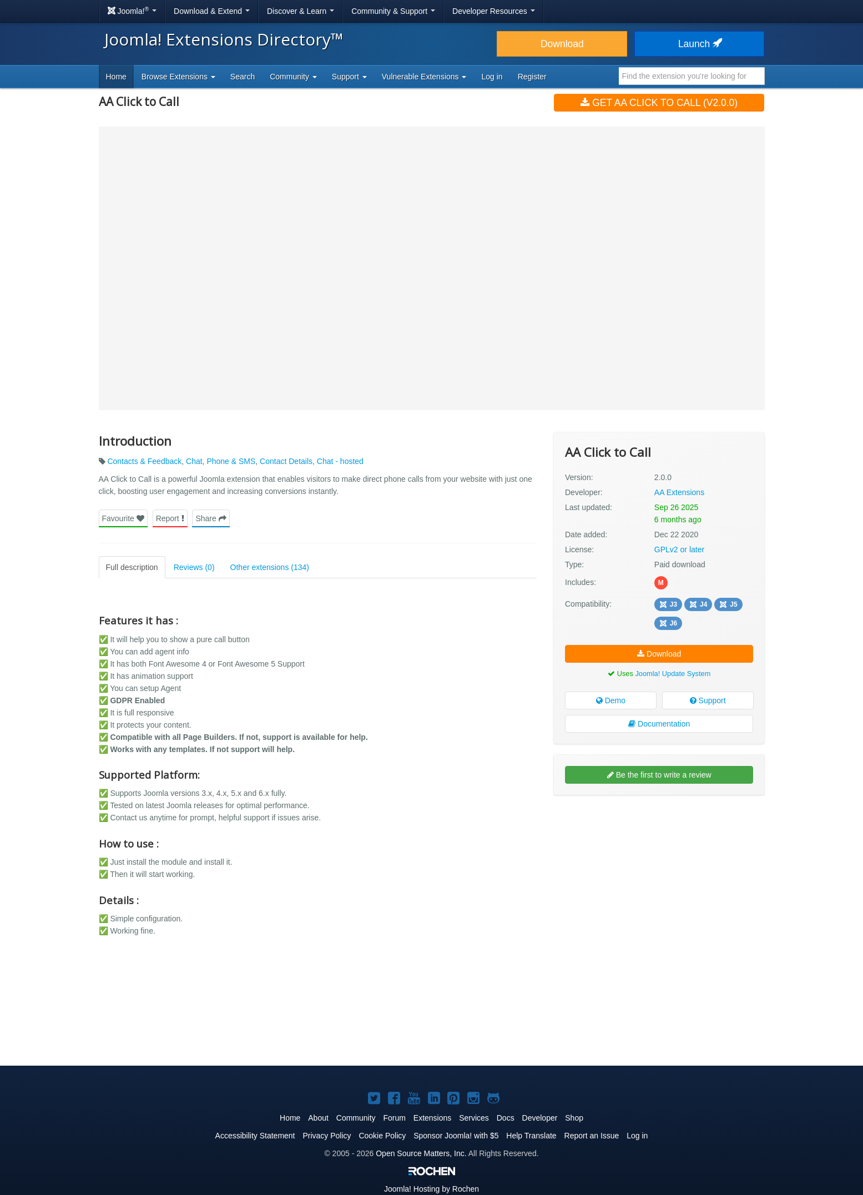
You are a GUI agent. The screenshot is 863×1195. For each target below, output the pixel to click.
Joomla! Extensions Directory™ (224, 39)
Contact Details (286, 461)
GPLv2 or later (679, 549)
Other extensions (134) (269, 567)
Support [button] (349, 76)
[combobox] (692, 76)
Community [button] (293, 76)
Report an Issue (591, 1135)
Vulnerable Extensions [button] (424, 76)
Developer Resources (493, 11)
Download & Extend (212, 11)
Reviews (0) (194, 567)
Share (210, 518)
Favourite (123, 518)
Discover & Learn (300, 11)
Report (170, 518)
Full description (132, 567)
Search (242, 76)
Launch (699, 43)
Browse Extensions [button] (178, 76)
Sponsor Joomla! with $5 (455, 1135)
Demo (610, 700)
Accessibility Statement (255, 1135)
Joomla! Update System (672, 673)
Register (532, 76)
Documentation (659, 723)
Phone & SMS (230, 461)
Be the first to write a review (659, 774)
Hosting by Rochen (431, 1188)
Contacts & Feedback (144, 461)
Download (562, 43)
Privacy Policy (326, 1135)
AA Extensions (679, 492)
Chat (194, 461)
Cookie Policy (382, 1135)
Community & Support (393, 11)
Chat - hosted (340, 461)
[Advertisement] (659, 875)
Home (116, 76)
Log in (491, 76)
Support (708, 700)
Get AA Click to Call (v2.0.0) (659, 102)
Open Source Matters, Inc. (421, 1153)
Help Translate (531, 1135)
